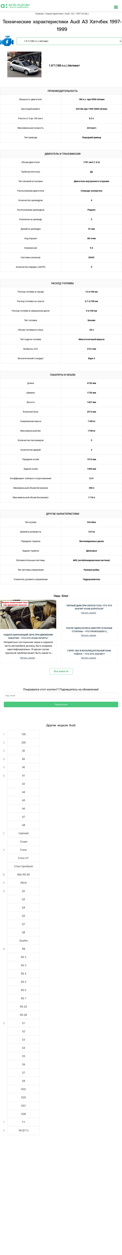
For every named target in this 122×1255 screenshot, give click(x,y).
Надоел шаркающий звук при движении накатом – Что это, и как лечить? (28, 636)
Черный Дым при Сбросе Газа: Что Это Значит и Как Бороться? (89, 607)
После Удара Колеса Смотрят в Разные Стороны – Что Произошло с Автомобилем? (89, 629)
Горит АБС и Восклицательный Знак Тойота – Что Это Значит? (89, 652)
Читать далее (27, 657)
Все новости (61, 671)
